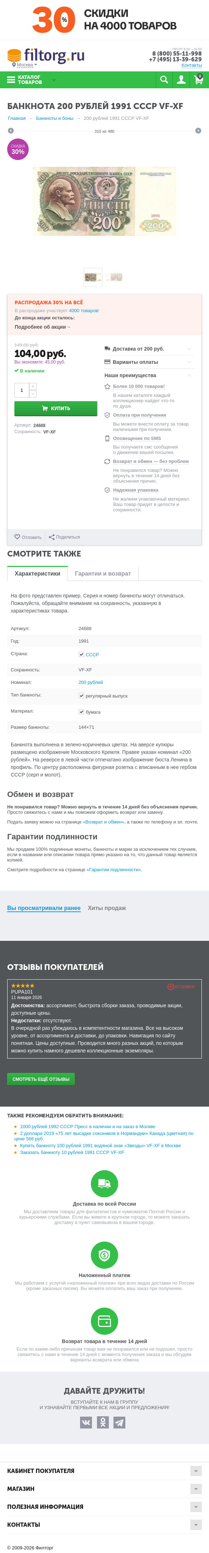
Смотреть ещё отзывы (41, 1079)
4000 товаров (83, 310)
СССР (92, 654)
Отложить (32, 537)
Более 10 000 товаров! (139, 386)
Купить (60, 408)
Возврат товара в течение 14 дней (104, 1341)
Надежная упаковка (135, 490)
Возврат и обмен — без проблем (151, 461)
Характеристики (37, 574)
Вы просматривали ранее (44, 908)
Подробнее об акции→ (43, 327)
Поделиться (64, 537)
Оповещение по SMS (137, 438)
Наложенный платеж (104, 1275)
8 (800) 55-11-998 (177, 53)
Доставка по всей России (104, 1204)
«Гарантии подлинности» (114, 869)
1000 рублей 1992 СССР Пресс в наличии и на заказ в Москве (87, 1126)
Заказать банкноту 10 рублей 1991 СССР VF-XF (72, 1152)
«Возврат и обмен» (103, 822)
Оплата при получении (139, 415)
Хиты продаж (107, 908)
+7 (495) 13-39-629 (175, 59)
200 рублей (91, 682)
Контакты (192, 65)
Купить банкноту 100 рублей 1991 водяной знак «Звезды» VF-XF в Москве (100, 1145)
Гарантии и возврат (103, 574)
